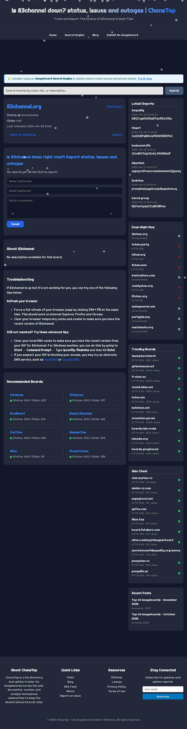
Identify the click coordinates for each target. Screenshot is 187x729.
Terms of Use (116, 691)
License (117, 682)
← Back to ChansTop (21, 134)
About (70, 691)
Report (117, 134)
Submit (15, 224)
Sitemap (116, 677)
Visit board (115, 106)
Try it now (145, 78)
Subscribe (163, 696)
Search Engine (74, 35)
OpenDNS (51, 359)
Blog (95, 35)
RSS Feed (70, 686)
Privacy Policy (116, 686)
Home (53, 35)
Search (174, 90)
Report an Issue (70, 695)
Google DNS (70, 359)
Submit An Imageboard (122, 35)
